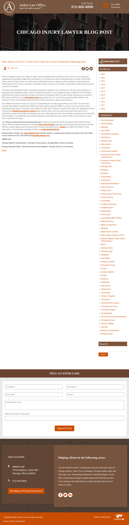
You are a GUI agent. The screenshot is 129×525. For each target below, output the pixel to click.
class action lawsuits (47, 124)
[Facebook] (60, 495)
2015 (103, 91)
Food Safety (105, 201)
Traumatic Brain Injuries (110, 303)
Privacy (104, 268)
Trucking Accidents (108, 310)
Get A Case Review (115, 5)
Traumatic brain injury (109, 306)
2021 (103, 74)
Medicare (104, 228)
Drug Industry (106, 177)
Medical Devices (107, 221)
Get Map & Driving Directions (26, 491)
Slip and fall (105, 286)
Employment (106, 180)
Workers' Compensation (110, 330)
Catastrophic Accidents (110, 134)
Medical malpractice (108, 225)
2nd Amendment (107, 120)
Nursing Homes (107, 248)
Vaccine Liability (107, 324)
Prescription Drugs (108, 265)
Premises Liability (108, 262)
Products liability (107, 272)
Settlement (105, 282)
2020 (103, 78)
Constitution (105, 148)
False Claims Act (107, 187)
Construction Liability (109, 151)
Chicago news (106, 141)
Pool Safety (105, 258)
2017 (103, 88)
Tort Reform (105, 299)
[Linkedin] (70, 495)
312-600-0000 (82, 7)
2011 (103, 105)
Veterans (104, 327)
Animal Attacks (107, 124)
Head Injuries (106, 211)
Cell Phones (105, 137)
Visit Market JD (119, 515)
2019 (103, 81)
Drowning (104, 173)
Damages (104, 170)
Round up (104, 279)
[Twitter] (65, 495)
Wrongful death (107, 334)
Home (4, 150)
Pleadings (105, 255)
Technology (105, 293)
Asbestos (104, 127)
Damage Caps (106, 166)
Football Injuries (107, 208)
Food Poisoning (107, 197)
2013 (103, 98)
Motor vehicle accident (109, 232)
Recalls (104, 275)
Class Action (106, 144)
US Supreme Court (108, 320)
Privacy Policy (9, 521)
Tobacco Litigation (108, 296)
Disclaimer (20, 521)
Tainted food (106, 289)
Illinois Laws (105, 214)
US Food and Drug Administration (113, 317)
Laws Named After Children (111, 218)
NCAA (103, 244)
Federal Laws (106, 190)
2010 (103, 109)
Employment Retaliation (110, 184)
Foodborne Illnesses (108, 204)
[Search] (113, 349)
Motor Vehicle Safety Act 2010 (112, 235)
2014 (103, 95)
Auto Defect (105, 130)
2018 (103, 85)
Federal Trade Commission (111, 194)
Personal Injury (106, 251)
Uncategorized (106, 313)
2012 (103, 102)
